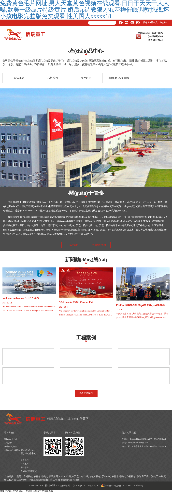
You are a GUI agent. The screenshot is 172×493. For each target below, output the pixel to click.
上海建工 (153, 476)
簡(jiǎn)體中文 (150, 22)
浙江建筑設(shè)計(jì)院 (40, 480)
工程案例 (8, 443)
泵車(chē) (106, 476)
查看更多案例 (86, 393)
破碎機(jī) (96, 476)
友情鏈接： (10, 476)
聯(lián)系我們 (99, 245)
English (163, 22)
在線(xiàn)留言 (10, 446)
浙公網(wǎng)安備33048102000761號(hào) (122, 485)
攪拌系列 (86, 77)
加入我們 (73, 245)
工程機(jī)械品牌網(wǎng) (66, 480)
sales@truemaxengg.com (138, 443)
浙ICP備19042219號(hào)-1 (85, 485)
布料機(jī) (69, 476)
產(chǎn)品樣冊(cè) (119, 77)
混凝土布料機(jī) (24, 476)
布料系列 (52, 77)
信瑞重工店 (142, 476)
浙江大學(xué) (21, 480)
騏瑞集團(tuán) (56, 476)
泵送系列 (19, 77)
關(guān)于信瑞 (10, 439)
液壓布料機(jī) (41, 476)
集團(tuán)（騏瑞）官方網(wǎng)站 (19, 450)
